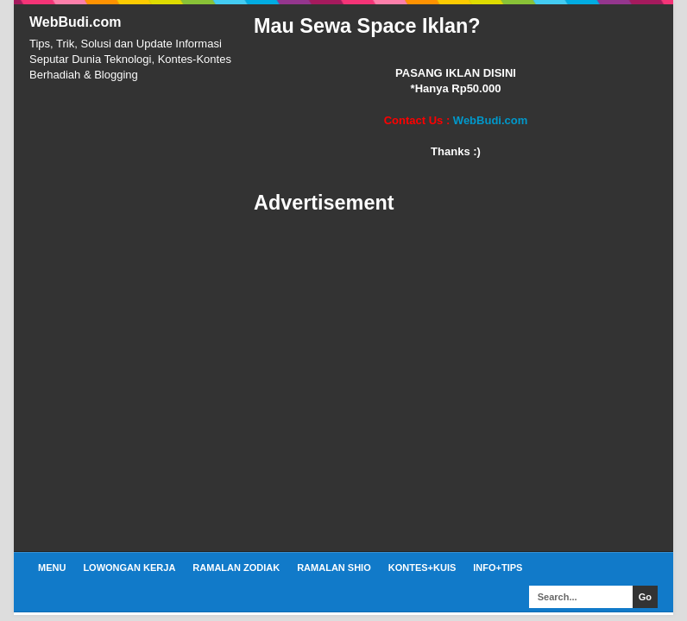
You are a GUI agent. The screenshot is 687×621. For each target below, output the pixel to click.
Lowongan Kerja (129, 567)
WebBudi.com (75, 22)
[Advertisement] (456, 384)
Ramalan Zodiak (236, 567)
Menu (52, 567)
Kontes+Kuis (422, 567)
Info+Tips (497, 567)
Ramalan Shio (334, 567)
